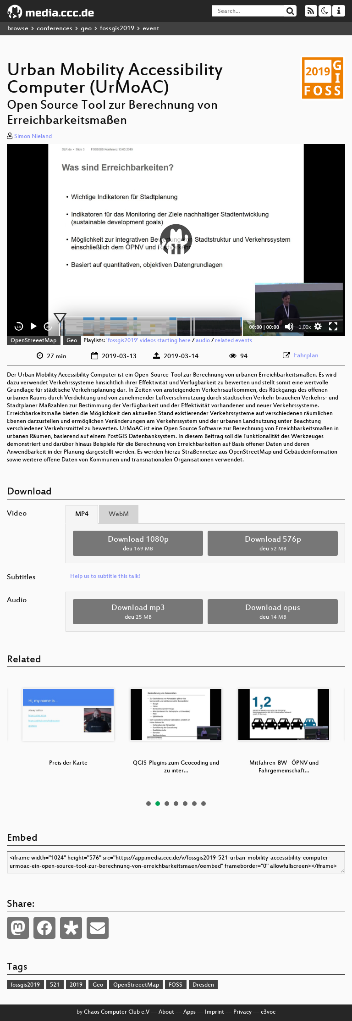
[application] (176, 240)
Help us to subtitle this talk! (105, 576)
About (166, 1012)
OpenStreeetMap (33, 341)
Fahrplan (306, 356)
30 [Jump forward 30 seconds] (48, 327)
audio (203, 341)
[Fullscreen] (333, 326)
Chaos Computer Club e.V (116, 1012)
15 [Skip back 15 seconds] (19, 327)
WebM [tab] (119, 514)
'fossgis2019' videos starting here (148, 341)
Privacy (242, 1012)
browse (17, 29)
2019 (76, 985)
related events (233, 341)
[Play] (33, 326)
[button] (176, 240)
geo (86, 29)
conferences (54, 29)
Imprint (214, 1012)
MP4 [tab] (81, 514)
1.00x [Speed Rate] (305, 327)
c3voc (268, 1012)
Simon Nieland (33, 136)
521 (55, 985)
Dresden (203, 985)
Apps (189, 1012)
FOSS (175, 985)
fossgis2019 (117, 29)
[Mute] (289, 326)
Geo (71, 341)
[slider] (151, 326)
